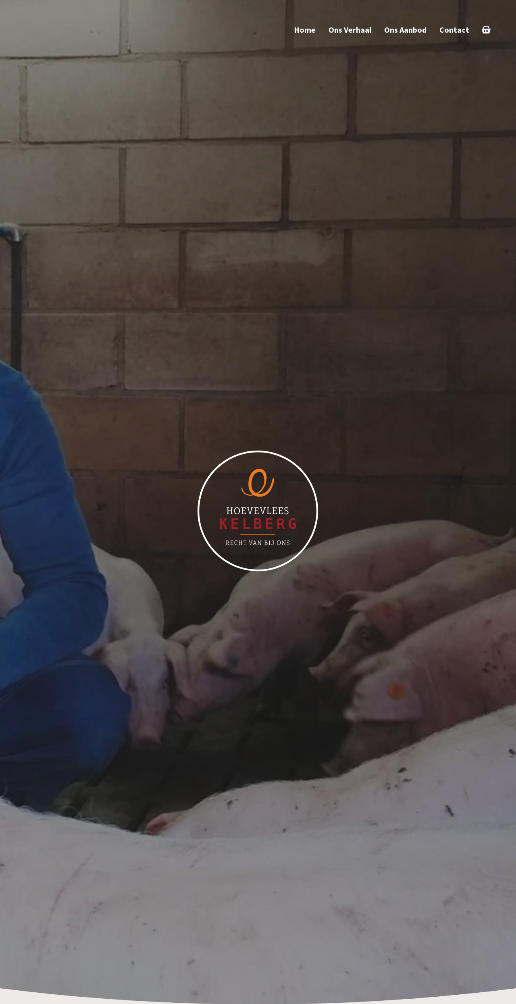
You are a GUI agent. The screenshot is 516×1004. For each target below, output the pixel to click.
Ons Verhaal (350, 30)
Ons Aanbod (405, 30)
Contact (454, 30)
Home (305, 30)
